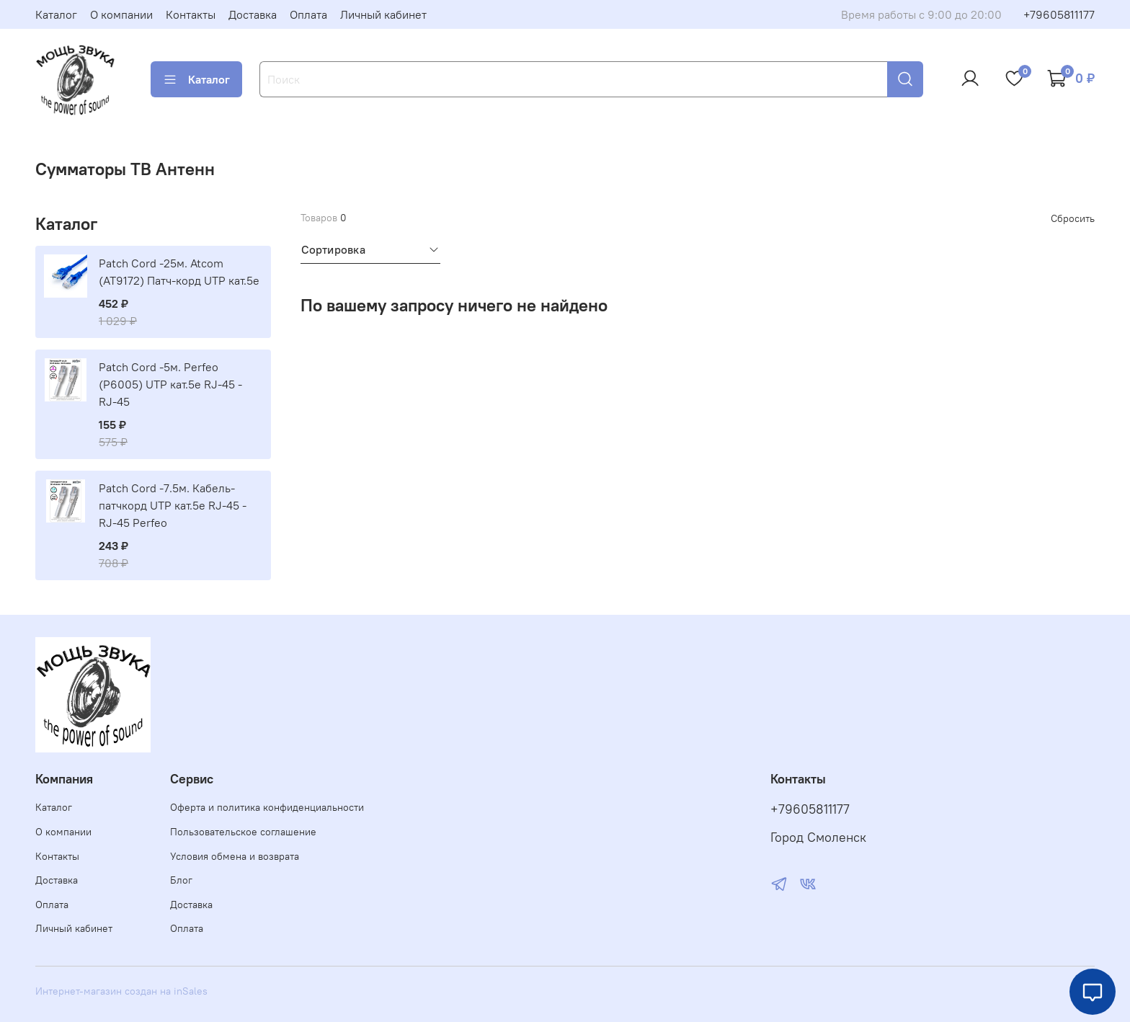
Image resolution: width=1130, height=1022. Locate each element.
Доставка (252, 14)
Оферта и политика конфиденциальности (267, 807)
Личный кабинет (383, 14)
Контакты (190, 14)
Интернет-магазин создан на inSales (121, 991)
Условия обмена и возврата (234, 856)
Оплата (308, 14)
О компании (121, 14)
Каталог (56, 14)
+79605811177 (1059, 14)
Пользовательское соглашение (243, 831)
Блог (181, 880)
